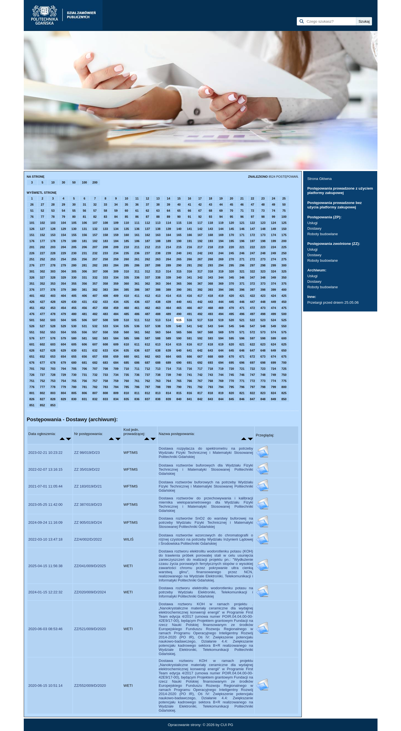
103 (52, 222)
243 (210, 253)
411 (136, 295)
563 (157, 332)
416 (189, 295)
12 (147, 198)
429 (63, 301)
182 (94, 241)
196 (241, 241)
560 (126, 332)
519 (220, 320)
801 (31, 393)
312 (147, 271)
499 (273, 314)
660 (126, 356)
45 (231, 204)
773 (262, 380)
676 (31, 362)
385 (126, 289)
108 (105, 222)
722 (252, 368)
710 (126, 368)
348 (262, 277)
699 (273, 362)
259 (115, 259)
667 (199, 356)
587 (147, 338)
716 (189, 368)
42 (199, 204)
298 (262, 265)
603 (52, 344)
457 (94, 308)
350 (283, 277)
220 (231, 247)
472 (252, 308)
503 (52, 320)
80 (73, 216)
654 (63, 356)
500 (283, 314)
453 (52, 308)
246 (241, 253)
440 (178, 301)
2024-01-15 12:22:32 (45, 592)
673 (262, 356)
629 (63, 350)
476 (31, 314)
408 (105, 295)
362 (147, 283)
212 (147, 247)
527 (42, 326)
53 (52, 210)
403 (52, 295)
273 (262, 259)
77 (42, 216)
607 (94, 344)
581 (84, 338)
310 (126, 271)
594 (220, 338)
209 (115, 247)
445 (231, 301)
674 (273, 356)
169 (220, 235)
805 (73, 393)
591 (189, 338)
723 (262, 368)
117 (199, 222)
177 (42, 241)
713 (157, 368)
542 (199, 326)
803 (52, 393)
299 (273, 265)
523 (262, 320)
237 (147, 253)
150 (283, 228)
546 (241, 326)
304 (63, 271)
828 (52, 399)
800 (283, 387)
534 (115, 326)
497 (252, 314)
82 (94, 216)
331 (84, 277)
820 (231, 393)
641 (189, 350)
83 (105, 216)
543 (210, 326)
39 (168, 204)
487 (147, 314)
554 (63, 332)
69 (220, 210)
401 (31, 295)
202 (42, 247)
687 (147, 362)
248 (262, 253)
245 (231, 253)
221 (241, 247)
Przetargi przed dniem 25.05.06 (333, 302)
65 (178, 210)
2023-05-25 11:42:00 (45, 504)
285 (126, 265)
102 (42, 222)
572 (252, 332)
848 (262, 399)
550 (283, 326)
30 (63, 182)
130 (73, 228)
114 (168, 222)
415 (178, 295)
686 (136, 362)
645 (231, 350)
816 (189, 393)
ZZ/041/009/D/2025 (90, 566)
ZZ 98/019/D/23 (87, 452)
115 (178, 222)
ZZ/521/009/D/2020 (90, 629)
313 (157, 271)
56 (84, 210)
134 (115, 228)
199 (273, 241)
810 (126, 393)
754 (63, 380)
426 (31, 301)
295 (231, 265)
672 (252, 356)
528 (52, 326)
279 (63, 265)
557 (94, 332)
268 (210, 259)
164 (168, 235)
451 (31, 308)
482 (94, 314)
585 (126, 338)
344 (220, 277)
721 (241, 368)
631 (84, 350)
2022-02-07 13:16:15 (45, 469)
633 (105, 350)
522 (252, 320)
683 (105, 362)
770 (231, 380)
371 (241, 283)
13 (157, 198)
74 (273, 210)
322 (252, 271)
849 (273, 399)
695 (231, 362)
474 (273, 308)
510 (126, 320)
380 (73, 289)
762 (147, 380)
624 (273, 344)
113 (157, 222)
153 (52, 235)
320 (231, 271)
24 (273, 198)
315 (178, 271)
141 (189, 228)
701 (31, 368)
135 (126, 228)
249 (273, 253)
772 (252, 380)
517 (199, 320)
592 (199, 338)
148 (262, 228)
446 (241, 301)
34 (115, 204)
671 (241, 356)
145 (231, 228)
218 (210, 247)
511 (136, 320)
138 (157, 228)
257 (94, 259)
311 (136, 271)
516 (189, 320)
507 (94, 320)
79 (63, 216)
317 (199, 271)
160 (126, 235)
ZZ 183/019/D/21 (88, 486)
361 (136, 283)
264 (168, 259)
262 (147, 259)
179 (63, 241)
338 (157, 277)
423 (262, 295)
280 (73, 265)
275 (283, 259)
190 (178, 241)
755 (73, 380)
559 (115, 332)
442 (199, 301)
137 (147, 228)
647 (252, 350)
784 (115, 387)
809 (115, 393)
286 (136, 265)
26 (31, 204)
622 (252, 344)
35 (126, 204)
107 (94, 222)
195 (231, 241)
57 (94, 210)
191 (189, 241)
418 (210, 295)
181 (84, 241)
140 (178, 228)
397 (252, 289)
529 (63, 326)
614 (168, 344)
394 (220, 289)
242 (199, 253)
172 (252, 235)
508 (105, 320)
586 (136, 338)
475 (283, 308)
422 (252, 295)
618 (210, 344)
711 (136, 368)
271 (241, 259)
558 (105, 332)
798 (262, 387)
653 (52, 356)
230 (73, 253)
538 (157, 326)
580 (73, 338)
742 (199, 374)
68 (210, 210)
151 (31, 235)
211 (136, 247)
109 (115, 222)
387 (147, 289)
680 (73, 362)
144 (220, 228)
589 (168, 338)
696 (241, 362)
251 (31, 259)
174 (273, 235)
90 (178, 216)
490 (178, 314)
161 (136, 235)
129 (63, 228)
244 (220, 253)
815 (178, 393)
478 (52, 314)
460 (126, 308)
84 (115, 216)
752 (42, 380)
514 (168, 320)
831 (84, 399)
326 (31, 277)
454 (63, 308)
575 (283, 332)
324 (273, 271)
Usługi (312, 223)
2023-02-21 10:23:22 (45, 452)
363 (157, 283)
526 (31, 326)
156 (84, 235)
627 (42, 350)
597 (252, 338)
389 (168, 289)
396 (241, 289)
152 (42, 235)
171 (241, 235)
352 (42, 283)
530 (73, 326)
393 (210, 289)
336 (136, 277)
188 (157, 241)
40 (178, 204)
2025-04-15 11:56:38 (45, 566)
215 (178, 247)
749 (273, 374)
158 (105, 235)
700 (283, 362)
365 (178, 283)
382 (94, 289)
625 (283, 344)
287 (147, 265)
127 (42, 228)
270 (231, 259)
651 (31, 356)
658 (105, 356)
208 (105, 247)
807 (94, 393)
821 (241, 393)
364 (168, 283)
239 (168, 253)
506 (84, 320)
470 (231, 308)
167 (199, 235)
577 (42, 338)
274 (273, 259)
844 (220, 399)
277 (42, 265)
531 (84, 326)
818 (210, 393)
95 (231, 216)
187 (147, 241)
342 (199, 277)
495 (231, 314)
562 (147, 332)
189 (168, 241)
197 (252, 241)
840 (178, 399)
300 (283, 265)
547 (252, 326)
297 (252, 265)
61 (136, 210)
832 (94, 399)
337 (147, 277)
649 (273, 350)
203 (52, 247)
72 (252, 210)
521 (241, 320)
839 (168, 399)
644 (220, 350)
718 (210, 368)
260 (126, 259)
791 (189, 387)
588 (157, 338)
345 (231, 277)
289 (168, 265)
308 (105, 271)
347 (252, 277)
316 (189, 271)
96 (241, 216)
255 (73, 259)
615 (178, 344)
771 (241, 380)
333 (105, 277)
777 (42, 387)
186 (136, 241)
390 (178, 289)
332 (94, 277)
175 (283, 235)
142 (199, 228)
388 (157, 289)
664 (168, 356)
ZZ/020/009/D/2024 (90, 592)
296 (241, 265)
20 (231, 198)
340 (178, 277)
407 (94, 295)
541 (189, 326)
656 (84, 356)
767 (199, 380)
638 (157, 350)
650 (283, 350)
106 (84, 222)
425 (283, 295)
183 (105, 241)
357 (94, 283)
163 (157, 235)
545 (231, 326)
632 (94, 350)
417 (199, 295)
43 (210, 204)
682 (94, 362)
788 (157, 387)
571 (241, 332)
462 (147, 308)
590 (178, 338)
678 (52, 362)
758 (105, 380)
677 (42, 362)
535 (126, 326)
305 (73, 271)
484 (115, 314)
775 (283, 380)
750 (283, 374)
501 (31, 320)
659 (115, 356)
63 (157, 210)
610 (126, 344)
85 (126, 216)
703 (52, 368)
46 (241, 204)
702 (42, 368)
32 (94, 204)
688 (157, 362)
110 (126, 222)
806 (84, 393)
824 (273, 393)
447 (252, 301)
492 (199, 314)
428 (52, 301)
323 (262, 271)
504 (63, 320)
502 (42, 320)
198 (262, 241)
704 (63, 368)
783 (105, 387)
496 (241, 314)
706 (84, 368)
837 (147, 399)
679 (63, 362)
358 (105, 283)
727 (42, 374)
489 (168, 314)
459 (115, 308)
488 (157, 314)
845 (231, 399)
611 (136, 344)
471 (241, 308)
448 (262, 301)
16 (189, 198)
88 (157, 216)
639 (168, 350)
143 (210, 228)
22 (252, 198)
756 (84, 380)
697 (252, 362)
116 (189, 222)
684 (115, 362)
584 (115, 338)
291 (189, 265)
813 (157, 393)
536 (136, 326)
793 (210, 387)
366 (189, 283)
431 (84, 301)
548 (262, 326)
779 (63, 387)
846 (241, 399)
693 (210, 362)
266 (189, 259)
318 (210, 271)
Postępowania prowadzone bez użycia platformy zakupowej (334, 205)
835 (126, 399)
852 (42, 405)
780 (73, 387)
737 (147, 374)
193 (210, 241)
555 (73, 332)
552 (42, 332)
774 (273, 380)
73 (262, 210)
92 (199, 216)
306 (84, 271)
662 (147, 356)
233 (105, 253)
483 (105, 314)
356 (84, 283)
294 (220, 265)
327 (42, 277)
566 (189, 332)
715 (178, 368)
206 (84, 247)
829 (63, 399)
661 (136, 356)
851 (31, 405)
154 (63, 235)
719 (220, 368)
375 (283, 283)
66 (189, 210)
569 (220, 332)
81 (84, 216)
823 (262, 393)
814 (168, 393)
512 (147, 320)
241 (189, 253)
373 (262, 283)
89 (168, 216)
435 (126, 301)
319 (220, 271)
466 (189, 308)
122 (252, 222)
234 (115, 253)
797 (252, 387)
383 (105, 289)
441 (189, 301)
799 (273, 387)
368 (210, 283)
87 (147, 216)
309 (115, 271)
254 (63, 259)
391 (189, 289)
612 (147, 344)
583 (105, 338)
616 (189, 344)
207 (94, 247)
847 (252, 399)
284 (115, 265)
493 (210, 314)
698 (262, 362)
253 (52, 259)
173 (262, 235)
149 (273, 228)
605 (73, 344)
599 (273, 338)
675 (283, 356)
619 (220, 344)
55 (73, 210)
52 (42, 210)
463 (157, 308)
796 (241, 387)
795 (231, 387)
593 (210, 338)
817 (199, 393)
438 (157, 301)
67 (199, 210)
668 (210, 356)
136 (136, 228)
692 (199, 362)
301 (31, 271)
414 (168, 295)
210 (126, 247)
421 (241, 295)
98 (262, 216)
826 (31, 399)
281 (84, 265)
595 (231, 338)
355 (73, 283)
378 (52, 289)
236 (136, 253)
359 (115, 283)
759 (115, 380)
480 (73, 314)
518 (210, 320)
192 (199, 241)
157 (94, 235)
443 (210, 301)
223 (262, 247)
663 (157, 356)
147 (252, 228)
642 (199, 350)
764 (168, 380)
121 (241, 222)
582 (94, 338)
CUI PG (227, 725)
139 (168, 228)
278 (52, 265)
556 (84, 332)
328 (52, 277)
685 (126, 362)
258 (105, 259)
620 (231, 344)
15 (178, 198)
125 (283, 222)
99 (273, 216)
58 (105, 210)
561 (136, 332)
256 (84, 259)
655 (73, 356)
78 (52, 216)
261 (136, 259)
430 (73, 301)
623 (262, 344)
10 (52, 182)
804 (63, 393)
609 (115, 344)
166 (189, 235)
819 (220, 393)
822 (252, 393)
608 (105, 344)
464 (168, 308)
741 (189, 374)
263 (157, 259)
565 (178, 332)
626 (31, 350)
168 (210, 235)
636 (136, 350)
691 (189, 362)
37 (147, 204)
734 (115, 374)
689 (168, 362)
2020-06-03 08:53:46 (45, 629)
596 (241, 338)
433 (105, 301)
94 (220, 216)
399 (273, 289)
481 (84, 314)
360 (126, 283)
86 (136, 216)
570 (231, 332)
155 (73, 235)
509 (115, 320)
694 (220, 362)
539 (168, 326)
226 (31, 253)
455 (73, 308)
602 (42, 344)
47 (252, 204)
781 (84, 387)
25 (283, 198)
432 (94, 301)
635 (126, 350)
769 (220, 380)
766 (189, 380)
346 (241, 277)
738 (157, 374)
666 (189, 356)
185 (126, 241)
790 (178, 387)
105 (73, 222)
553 (52, 332)
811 (136, 393)
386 (136, 289)
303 (52, 271)
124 (273, 222)
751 (31, 380)
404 (63, 295)
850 (283, 399)
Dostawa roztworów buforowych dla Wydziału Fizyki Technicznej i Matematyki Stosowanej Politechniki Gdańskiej (206, 469)
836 (136, 399)
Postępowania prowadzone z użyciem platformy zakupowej (340, 190)
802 (42, 393)
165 (178, 235)
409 (115, 295)
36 (136, 204)
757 (94, 380)
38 (157, 204)
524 (273, 320)
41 (189, 204)
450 (283, 301)
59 (115, 210)
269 (220, 259)
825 (283, 393)
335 (126, 277)
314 (168, 271)
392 (199, 289)
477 (42, 314)
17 (199, 198)
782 (94, 387)
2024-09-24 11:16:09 (45, 522)
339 (168, 277)
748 (262, 374)
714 (168, 368)
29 (63, 204)
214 (168, 247)
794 (220, 387)
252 (42, 259)
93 (210, 216)
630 (73, 350)
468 (210, 308)
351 (31, 283)
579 (63, 338)
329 (63, 277)
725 (283, 368)
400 (283, 289)
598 (262, 338)
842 (199, 399)
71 (241, 210)
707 (94, 368)
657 (94, 356)
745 (231, 374)
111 (136, 222)
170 (231, 235)
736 (136, 374)
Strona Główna (319, 179)
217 (199, 247)
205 (73, 247)
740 (178, 374)
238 (157, 253)
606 (84, 344)
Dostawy (314, 228)
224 (273, 247)
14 (168, 198)
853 (52, 405)
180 (73, 241)
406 (84, 295)
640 (178, 350)
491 (189, 314)
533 (105, 326)
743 (210, 374)
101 (31, 222)
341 (189, 277)
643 (210, 350)
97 (252, 216)
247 (252, 253)
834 (115, 399)
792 (199, 387)
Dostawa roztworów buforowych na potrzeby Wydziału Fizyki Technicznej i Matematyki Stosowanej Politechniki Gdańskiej (206, 486)
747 (252, 374)
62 (147, 210)
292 (199, 265)
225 (283, 247)
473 (262, 308)
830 (73, 399)
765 (178, 380)
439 (168, 301)
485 (126, 314)
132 (94, 228)
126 (31, 228)
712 (147, 368)
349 (273, 277)
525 (283, 320)
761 (136, 380)
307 (94, 271)
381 (84, 289)
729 (63, 374)
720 (231, 368)
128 (52, 228)
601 (31, 344)
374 (273, 283)
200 (94, 182)
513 (157, 320)
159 (115, 235)
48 (262, 204)
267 (199, 259)
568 (210, 332)
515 (178, 320)
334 (115, 277)
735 (126, 374)
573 (262, 332)
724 (273, 368)
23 (262, 198)
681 (84, 362)
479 (63, 314)
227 (42, 253)
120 (231, 222)
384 (115, 289)
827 (42, 399)
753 (52, 380)
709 (115, 368)
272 (252, 259)
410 (126, 295)
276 (31, 265)
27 (42, 204)
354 (63, 283)
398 (262, 289)
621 (241, 344)
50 (73, 182)
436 (136, 301)
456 (84, 308)
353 (52, 283)
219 (220, 247)
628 (52, 350)
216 (189, 247)
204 (63, 247)
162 (147, 235)
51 (31, 210)
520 (231, 320)
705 (73, 368)
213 (157, 247)
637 (147, 350)
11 (136, 198)
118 (210, 222)
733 (105, 374)
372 (252, 283)
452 (42, 308)
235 (126, 253)
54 (63, 210)
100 (84, 182)
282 (94, 265)
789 (168, 387)
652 (42, 356)
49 (273, 204)
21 (241, 198)
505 (73, 320)
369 (220, 283)
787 (147, 387)
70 (231, 210)
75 (283, 210)
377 (42, 289)
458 (105, 308)
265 (178, 259)
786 (136, 387)
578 (52, 338)
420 (231, 295)
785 (126, 387)
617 (199, 344)
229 (63, 253)
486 (136, 314)
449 (273, 301)
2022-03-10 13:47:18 (45, 539)
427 (42, 301)
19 (220, 198)
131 (84, 228)
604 (63, 344)
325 (283, 271)
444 (220, 301)
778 (52, 387)
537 (147, 326)
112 (147, 222)
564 (168, 332)
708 (105, 368)
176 (31, 241)
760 (126, 380)
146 (241, 228)
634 (115, 350)
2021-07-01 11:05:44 (45, 486)
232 (94, 253)
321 (241, 271)
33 (105, 204)
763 (157, 380)
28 (52, 204)
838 (157, 399)
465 (178, 308)
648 (262, 350)
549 (273, 326)
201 (31, 247)
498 (262, 314)
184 (115, 241)
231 (84, 253)
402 (42, 295)
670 (231, 356)
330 (73, 277)
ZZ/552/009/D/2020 (90, 685)
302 (42, 271)
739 (168, 374)
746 (241, 374)
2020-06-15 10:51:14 (45, 685)
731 (84, 374)
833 (105, 399)
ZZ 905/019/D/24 (88, 522)
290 (178, 265)
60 (126, 210)
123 (262, 222)
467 (199, 308)
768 (210, 380)
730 (73, 374)
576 (31, 338)
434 (115, 301)
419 (220, 295)
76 (31, 216)
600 (283, 338)
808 (105, 393)
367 (199, 283)
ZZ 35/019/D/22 (87, 469)
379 (63, 289)
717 (199, 368)
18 (210, 198)
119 (220, 222)
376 (31, 289)
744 (220, 374)
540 (178, 326)
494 (220, 314)
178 (52, 241)
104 (63, 222)
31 (84, 204)
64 (168, 210)
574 (273, 332)
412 (147, 295)
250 (283, 253)
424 (273, 295)
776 (31, 387)
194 (220, 241)
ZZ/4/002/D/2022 (88, 539)
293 (210, 265)
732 (94, 374)
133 (105, 228)
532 (94, 326)
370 (231, 283)
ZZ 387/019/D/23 (88, 504)
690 (178, 362)
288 (157, 265)
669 (220, 356)
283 (105, 265)
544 (220, 326)
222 (252, 247)
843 (210, 399)
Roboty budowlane (322, 234)
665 (178, 356)
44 (220, 204)
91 (189, 216)
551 (31, 332)
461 (136, 308)
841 (189, 399)
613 (157, 344)
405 (73, 295)
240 (178, 253)
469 (220, 308)
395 (231, 289)
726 (31, 374)
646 (241, 350)
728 (52, 374)
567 (199, 332)
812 (147, 393)
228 (52, 253)
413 (157, 295)
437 (147, 301)
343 (210, 277)
